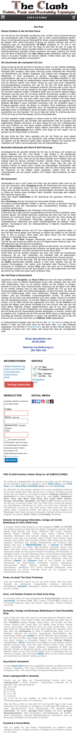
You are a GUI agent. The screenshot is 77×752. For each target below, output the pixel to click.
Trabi (59, 325)
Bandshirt (22, 586)
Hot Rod (51, 322)
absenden (11, 460)
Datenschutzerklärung (13, 456)
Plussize (55, 545)
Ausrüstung (9, 601)
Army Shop (59, 486)
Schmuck (32, 561)
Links (35, 382)
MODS (41, 654)
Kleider (31, 636)
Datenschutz (11, 374)
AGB (7, 377)
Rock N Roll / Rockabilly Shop (29, 486)
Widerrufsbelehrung (15, 366)
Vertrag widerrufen (19, 384)
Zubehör (17, 561)
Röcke (22, 642)
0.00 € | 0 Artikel (37, 17)
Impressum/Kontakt (15, 369)
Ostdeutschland (34, 327)
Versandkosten (12, 372)
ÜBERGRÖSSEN (33, 545)
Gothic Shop (54, 484)
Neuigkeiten (38, 379)
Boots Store (18, 666)
